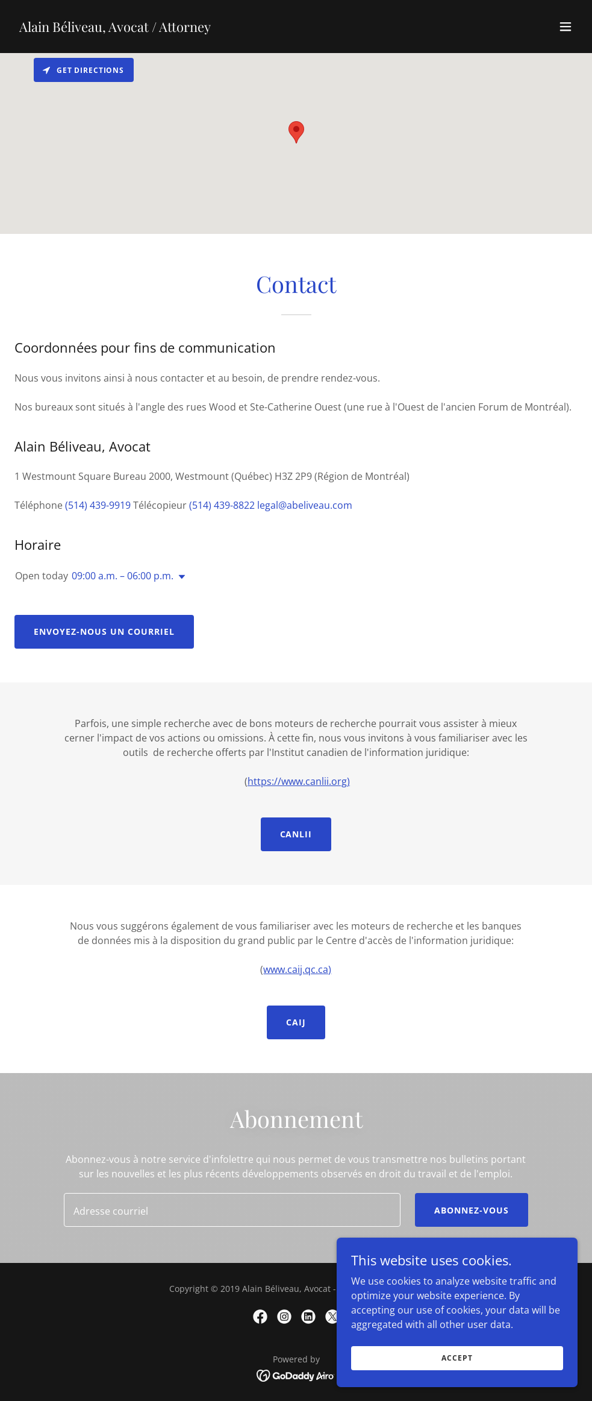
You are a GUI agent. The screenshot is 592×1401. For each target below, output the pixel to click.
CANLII (296, 834)
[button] (565, 26)
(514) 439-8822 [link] (222, 505)
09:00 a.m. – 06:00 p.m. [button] (122, 575)
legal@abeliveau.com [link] (304, 505)
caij (296, 1022)
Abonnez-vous (471, 1210)
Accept (456, 1358)
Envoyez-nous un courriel (104, 631)
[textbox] (232, 1210)
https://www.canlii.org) (299, 781)
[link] (115, 28)
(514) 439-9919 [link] (98, 505)
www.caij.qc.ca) (297, 969)
